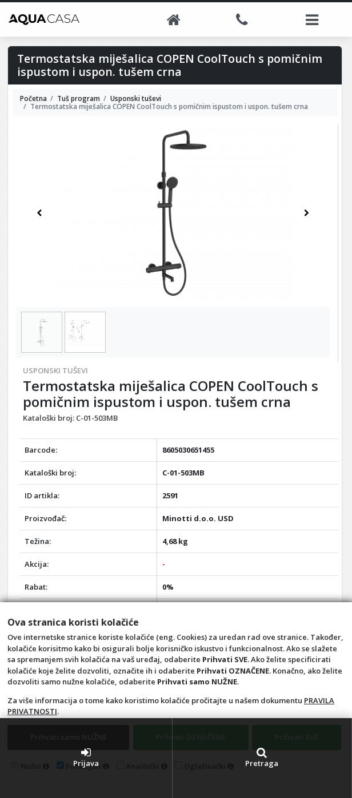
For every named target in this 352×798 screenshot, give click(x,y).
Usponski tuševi (55, 370)
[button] (39, 213)
